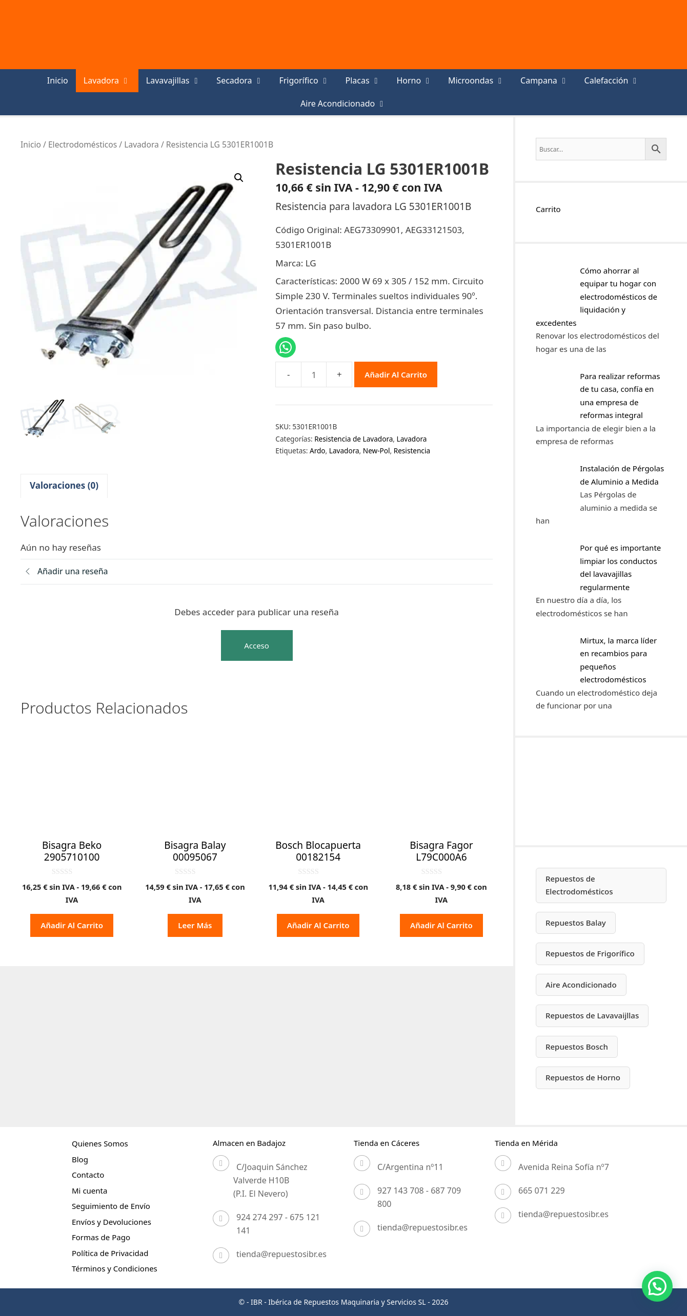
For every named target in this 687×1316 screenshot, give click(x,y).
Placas (367, 80)
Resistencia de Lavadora (353, 439)
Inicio (57, 80)
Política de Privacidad (110, 1253)
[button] (239, 178)
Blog (80, 1159)
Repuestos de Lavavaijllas (592, 1015)
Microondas (480, 80)
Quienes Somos (100, 1143)
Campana (548, 80)
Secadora (243, 80)
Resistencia (412, 450)
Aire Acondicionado (347, 103)
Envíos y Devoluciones (111, 1222)
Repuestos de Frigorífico (590, 953)
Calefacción (616, 80)
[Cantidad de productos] (314, 374)
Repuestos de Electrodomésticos (579, 885)
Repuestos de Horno (582, 1077)
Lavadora (111, 80)
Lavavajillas (177, 80)
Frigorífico (308, 80)
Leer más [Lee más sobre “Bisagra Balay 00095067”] (195, 925)
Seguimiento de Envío (111, 1206)
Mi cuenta (89, 1190)
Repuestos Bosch (576, 1046)
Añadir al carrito (396, 374)
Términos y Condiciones (114, 1268)
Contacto (88, 1174)
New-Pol (376, 450)
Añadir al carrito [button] (72, 925)
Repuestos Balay (575, 922)
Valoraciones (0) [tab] (64, 485)
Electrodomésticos (82, 144)
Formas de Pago (101, 1237)
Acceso (256, 645)
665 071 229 (541, 1190)
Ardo (318, 450)
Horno (418, 80)
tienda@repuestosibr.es (281, 1254)
